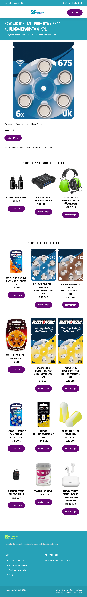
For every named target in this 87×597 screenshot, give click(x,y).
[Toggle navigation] (7, 12)
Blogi (11, 574)
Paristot (40, 124)
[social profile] (22, 3)
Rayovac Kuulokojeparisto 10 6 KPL (43, 434)
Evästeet (78, 590)
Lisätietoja (13, 138)
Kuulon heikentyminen (18, 565)
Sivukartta (77, 592)
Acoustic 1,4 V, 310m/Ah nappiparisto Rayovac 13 (16, 280)
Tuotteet (74, 12)
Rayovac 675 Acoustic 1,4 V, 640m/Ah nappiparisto (16, 434)
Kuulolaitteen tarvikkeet (25, 124)
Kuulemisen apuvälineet (19, 570)
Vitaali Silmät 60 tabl (43, 491)
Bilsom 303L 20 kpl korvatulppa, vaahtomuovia (70, 434)
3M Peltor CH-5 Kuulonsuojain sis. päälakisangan (71, 200)
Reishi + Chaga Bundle (16, 197)
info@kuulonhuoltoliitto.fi (72, 3)
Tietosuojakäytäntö (62, 592)
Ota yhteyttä (67, 590)
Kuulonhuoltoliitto (16, 560)
